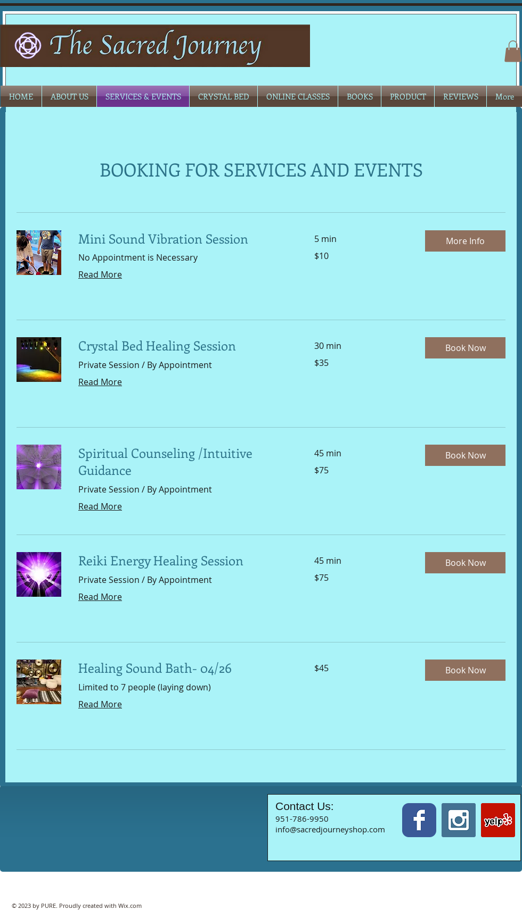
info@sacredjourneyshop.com (330, 829)
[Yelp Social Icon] (498, 820)
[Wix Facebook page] (419, 820)
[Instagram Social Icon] (459, 820)
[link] (183, 238)
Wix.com (130, 905)
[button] (513, 51)
